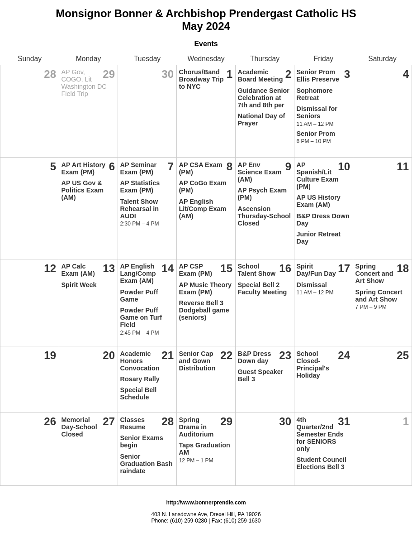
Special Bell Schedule (138, 393)
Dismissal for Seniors (317, 112)
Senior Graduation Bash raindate (146, 464)
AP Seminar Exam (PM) (138, 168)
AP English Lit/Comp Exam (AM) (203, 209)
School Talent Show (257, 270)
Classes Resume (133, 423)
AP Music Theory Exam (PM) (205, 288)
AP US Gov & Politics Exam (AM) (83, 190)
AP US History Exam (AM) (319, 201)
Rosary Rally (140, 379)
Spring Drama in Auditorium (196, 427)
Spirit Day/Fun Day (316, 270)
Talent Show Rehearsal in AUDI (139, 209)
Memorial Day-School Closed (79, 427)
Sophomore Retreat (315, 94)
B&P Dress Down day (254, 357)
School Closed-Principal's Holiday (313, 364)
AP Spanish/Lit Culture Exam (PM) (318, 175)
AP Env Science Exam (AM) (260, 172)
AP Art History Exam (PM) (84, 168)
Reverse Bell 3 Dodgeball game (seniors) (204, 310)
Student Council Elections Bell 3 (321, 463)
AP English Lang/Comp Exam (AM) (138, 273)
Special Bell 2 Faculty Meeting (262, 288)
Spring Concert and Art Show (374, 273)
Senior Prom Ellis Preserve (318, 75)
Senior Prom (316, 133)
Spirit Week (79, 284)
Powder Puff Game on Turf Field (141, 317)
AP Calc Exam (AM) (78, 270)
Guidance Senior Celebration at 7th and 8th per (263, 98)
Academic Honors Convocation (140, 361)
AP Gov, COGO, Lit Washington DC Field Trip (84, 82)
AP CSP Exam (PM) (196, 270)
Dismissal (312, 284)
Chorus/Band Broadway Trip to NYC (201, 79)
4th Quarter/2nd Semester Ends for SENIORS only (320, 434)
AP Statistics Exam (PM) (140, 186)
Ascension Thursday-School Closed (264, 216)
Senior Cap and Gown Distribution (197, 361)
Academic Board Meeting (260, 75)
